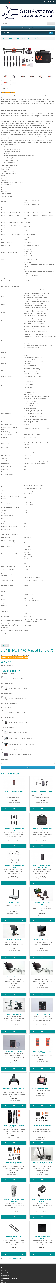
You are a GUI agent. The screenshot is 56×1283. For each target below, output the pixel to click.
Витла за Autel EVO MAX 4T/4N (14, 1237)
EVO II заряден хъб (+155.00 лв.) (13, 712)
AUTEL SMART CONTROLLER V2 (42, 1088)
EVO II (10, 1259)
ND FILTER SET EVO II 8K (14, 1051)
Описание (5, 88)
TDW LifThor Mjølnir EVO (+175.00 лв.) (14, 732)
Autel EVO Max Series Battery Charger (42, 1200)
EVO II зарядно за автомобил (9, 703)
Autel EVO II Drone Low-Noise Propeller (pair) (14, 1126)
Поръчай (28, 767)
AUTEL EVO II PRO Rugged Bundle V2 (26, 38)
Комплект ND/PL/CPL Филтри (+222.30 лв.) (16, 754)
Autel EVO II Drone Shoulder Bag (42, 829)
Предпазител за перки (7, 693)
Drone (7, 1259)
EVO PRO (18, 1259)
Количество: (4, 759)
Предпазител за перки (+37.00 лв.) (14, 698)
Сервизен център (6, 1272)
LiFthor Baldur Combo (14, 977)
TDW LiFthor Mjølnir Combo (42, 940)
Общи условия (5, 1275)
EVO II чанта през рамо (7, 717)
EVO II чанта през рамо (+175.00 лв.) (14, 722)
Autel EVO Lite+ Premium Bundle (13, 1163)
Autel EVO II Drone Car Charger (42, 791)
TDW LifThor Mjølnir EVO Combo (42, 903)
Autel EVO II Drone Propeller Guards (14, 866)
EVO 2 (14, 1259)
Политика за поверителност (9, 1274)
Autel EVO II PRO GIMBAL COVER (42, 1237)
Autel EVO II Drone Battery (14, 791)
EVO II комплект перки (7, 683)
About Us (3, 1270)
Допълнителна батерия (7, 673)
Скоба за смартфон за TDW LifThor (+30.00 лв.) (17, 744)
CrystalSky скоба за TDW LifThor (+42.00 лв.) (16, 738)
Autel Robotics (5, 654)
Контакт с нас (5, 1280)
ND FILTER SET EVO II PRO (42, 1014)
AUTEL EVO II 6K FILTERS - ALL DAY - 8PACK (12, 749)
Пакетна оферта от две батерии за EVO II (42, 1052)
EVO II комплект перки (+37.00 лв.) (14, 688)
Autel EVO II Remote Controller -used (14, 1089)
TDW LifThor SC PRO (14, 1014)
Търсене (10, 38)
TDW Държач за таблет (7, 727)
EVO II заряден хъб (6, 707)
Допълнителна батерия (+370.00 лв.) (14, 678)
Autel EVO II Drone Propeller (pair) (14, 829)
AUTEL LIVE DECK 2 (14, 903)
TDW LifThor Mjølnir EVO (14, 940)
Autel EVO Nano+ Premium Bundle (42, 1126)
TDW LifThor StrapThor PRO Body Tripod (42, 1163)
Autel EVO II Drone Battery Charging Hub (42, 866)
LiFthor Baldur (42, 977)
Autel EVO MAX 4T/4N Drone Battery (14, 1200)
